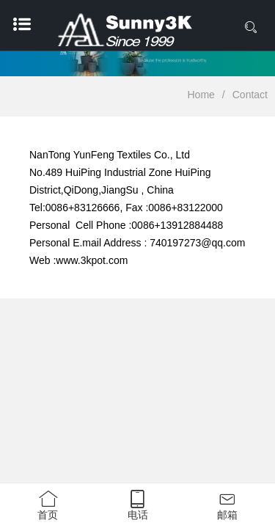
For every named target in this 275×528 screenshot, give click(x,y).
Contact (250, 94)
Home (201, 94)
